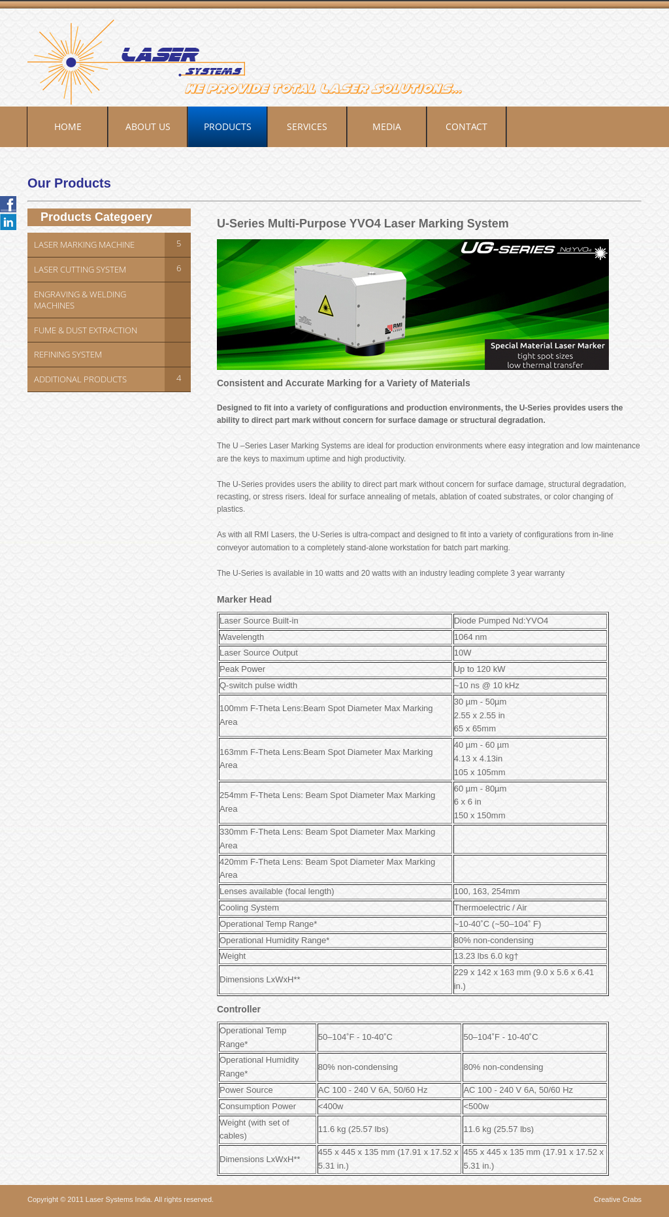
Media (386, 126)
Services (307, 126)
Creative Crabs (618, 1199)
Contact (466, 126)
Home (68, 126)
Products (228, 126)
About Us (148, 126)
